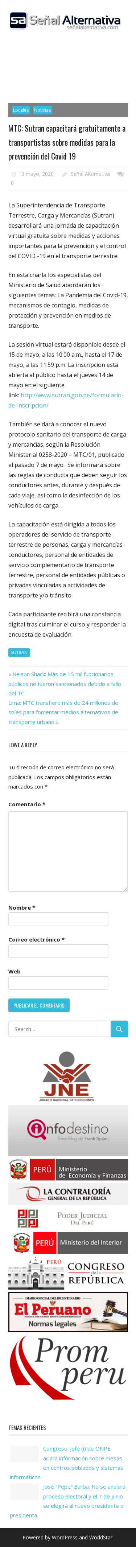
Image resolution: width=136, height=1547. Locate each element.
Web (14, 971)
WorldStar (100, 1537)
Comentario (26, 804)
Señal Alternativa (90, 173)
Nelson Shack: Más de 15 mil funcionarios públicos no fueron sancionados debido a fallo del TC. (64, 683)
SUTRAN (19, 652)
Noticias (42, 110)
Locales (21, 110)
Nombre (21, 907)
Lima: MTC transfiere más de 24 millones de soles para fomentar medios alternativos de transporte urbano (63, 712)
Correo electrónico (36, 939)
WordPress (65, 1537)
